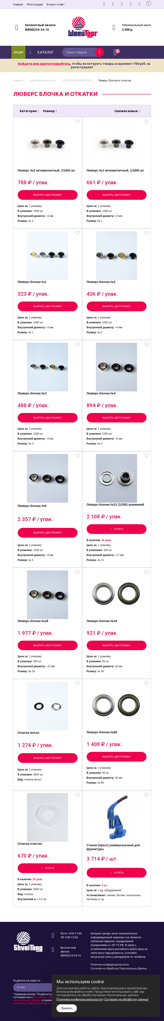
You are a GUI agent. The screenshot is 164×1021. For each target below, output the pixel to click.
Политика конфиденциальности (110, 964)
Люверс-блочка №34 (102, 621)
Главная (18, 4)
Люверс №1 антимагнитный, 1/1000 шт (115, 170)
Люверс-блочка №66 (102, 732)
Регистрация (35, 4)
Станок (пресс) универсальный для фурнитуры (113, 847)
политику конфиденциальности (33, 1003)
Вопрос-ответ (56, 4)
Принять (67, 1008)
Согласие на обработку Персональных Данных (119, 968)
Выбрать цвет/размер (47, 195)
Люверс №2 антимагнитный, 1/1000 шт (46, 170)
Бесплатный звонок (40, 25)
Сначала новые (127, 111)
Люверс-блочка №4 (101, 393)
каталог (41, 52)
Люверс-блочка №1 (32, 282)
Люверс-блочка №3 (32, 393)
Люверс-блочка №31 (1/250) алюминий (115, 504)
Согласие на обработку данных (126, 999)
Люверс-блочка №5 (32, 506)
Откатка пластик (30, 843)
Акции (18, 52)
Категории (29, 111)
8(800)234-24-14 (37, 29)
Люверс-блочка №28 (33, 621)
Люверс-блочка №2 (101, 282)
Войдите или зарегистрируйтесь (44, 63)
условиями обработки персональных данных (37, 999)
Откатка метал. (29, 732)
